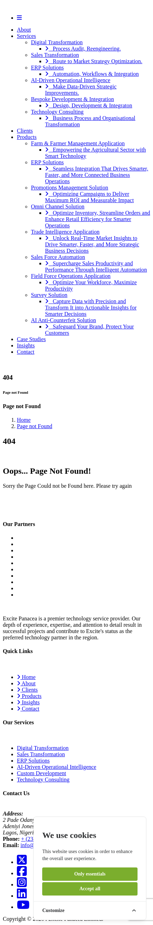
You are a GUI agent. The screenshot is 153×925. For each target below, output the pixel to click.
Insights (26, 345)
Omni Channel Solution (57, 206)
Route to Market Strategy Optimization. (93, 61)
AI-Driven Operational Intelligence (70, 80)
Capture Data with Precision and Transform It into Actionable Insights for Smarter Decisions (90, 307)
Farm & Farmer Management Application (78, 143)
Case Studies (31, 339)
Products (27, 137)
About (24, 30)
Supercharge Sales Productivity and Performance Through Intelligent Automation (96, 266)
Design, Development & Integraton (88, 105)
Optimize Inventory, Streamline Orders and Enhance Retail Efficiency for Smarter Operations (97, 219)
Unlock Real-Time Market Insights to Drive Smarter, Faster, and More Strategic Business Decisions (92, 244)
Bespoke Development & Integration (72, 99)
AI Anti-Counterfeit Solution (63, 320)
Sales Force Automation (58, 257)
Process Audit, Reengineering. (83, 49)
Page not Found (34, 426)
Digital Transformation (57, 42)
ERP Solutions (47, 68)
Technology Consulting (57, 112)
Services (26, 36)
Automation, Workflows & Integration (92, 74)
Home (24, 420)
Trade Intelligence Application (65, 232)
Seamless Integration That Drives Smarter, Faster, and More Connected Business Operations (96, 175)
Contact (25, 352)
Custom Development (41, 773)
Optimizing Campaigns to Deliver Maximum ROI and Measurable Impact (89, 197)
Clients (25, 131)
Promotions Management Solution (69, 188)
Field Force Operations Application (70, 276)
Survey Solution (49, 295)
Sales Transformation (55, 55)
